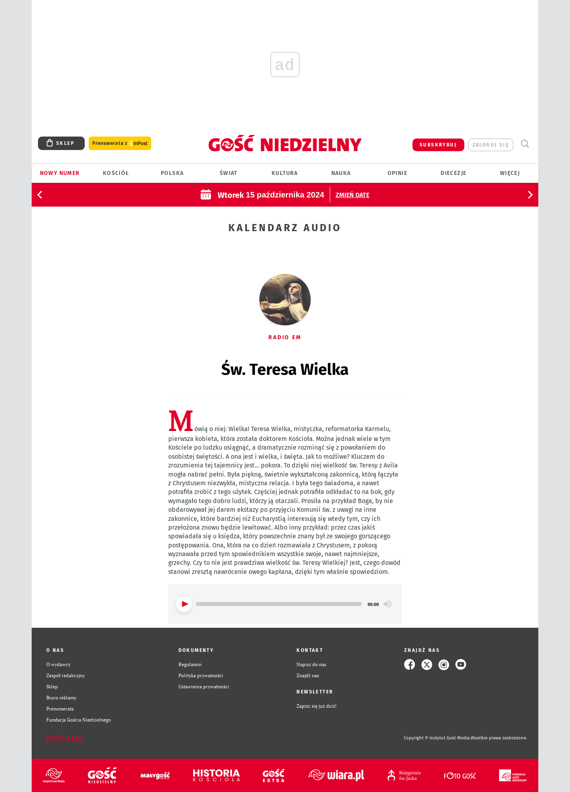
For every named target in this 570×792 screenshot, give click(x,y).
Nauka (341, 173)
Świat (229, 173)
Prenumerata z (120, 143)
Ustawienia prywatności (204, 686)
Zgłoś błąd (64, 738)
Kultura (285, 173)
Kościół (116, 173)
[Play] (184, 604)
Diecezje (453, 173)
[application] (285, 604)
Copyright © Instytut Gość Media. (437, 738)
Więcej (510, 173)
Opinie (397, 173)
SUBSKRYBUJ (438, 145)
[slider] (278, 604)
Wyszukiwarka (524, 144)
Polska (172, 173)
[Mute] (387, 604)
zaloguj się (491, 145)
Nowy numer (60, 173)
